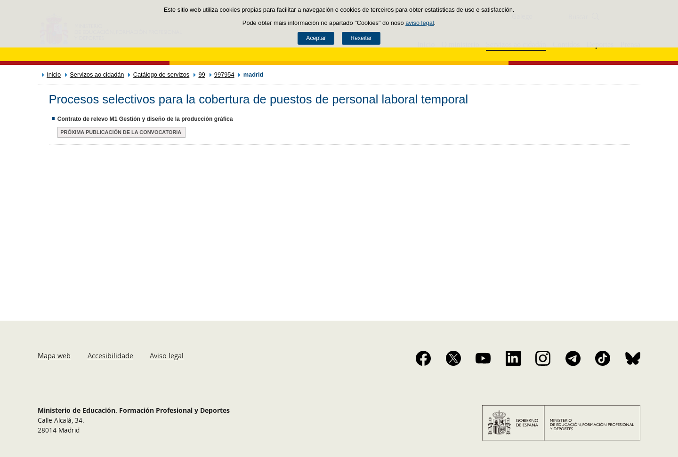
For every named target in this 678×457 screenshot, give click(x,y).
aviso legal (419, 22)
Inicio (54, 74)
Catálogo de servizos (161, 74)
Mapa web (54, 355)
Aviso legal (167, 355)
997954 (224, 74)
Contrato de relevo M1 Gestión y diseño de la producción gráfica (145, 119)
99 (201, 74)
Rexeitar (360, 38)
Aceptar (316, 38)
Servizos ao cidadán (97, 74)
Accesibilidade (110, 355)
